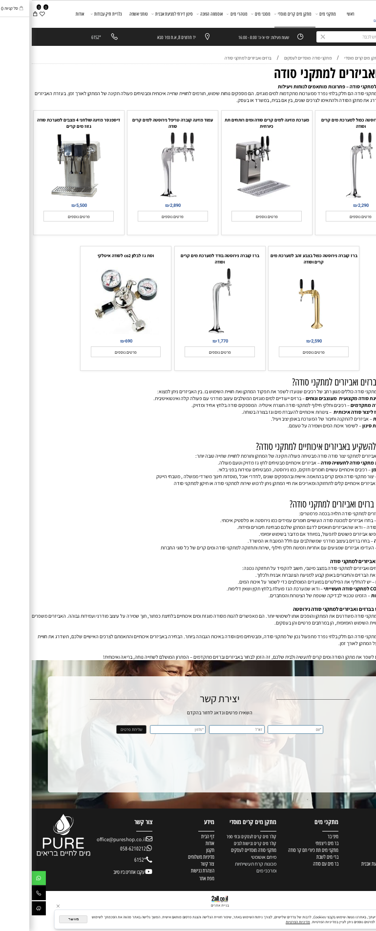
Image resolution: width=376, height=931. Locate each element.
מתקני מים (294, 13)
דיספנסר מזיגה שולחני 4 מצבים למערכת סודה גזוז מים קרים (46, 123)
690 (97, 341)
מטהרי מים (205, 13)
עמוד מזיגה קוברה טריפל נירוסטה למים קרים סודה (141, 123)
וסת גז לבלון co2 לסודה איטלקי (94, 255)
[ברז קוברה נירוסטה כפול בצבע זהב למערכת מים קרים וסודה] (282, 332)
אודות (48, 14)
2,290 (331, 205)
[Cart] (3, 13)
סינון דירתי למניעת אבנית (140, 13)
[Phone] (7, 895)
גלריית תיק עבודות (74, 13)
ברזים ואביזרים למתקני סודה (309, 73)
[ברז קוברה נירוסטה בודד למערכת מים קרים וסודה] (188, 332)
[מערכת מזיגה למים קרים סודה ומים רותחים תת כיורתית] (235, 196)
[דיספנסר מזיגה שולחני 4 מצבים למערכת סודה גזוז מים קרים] (47, 196)
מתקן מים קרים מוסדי (261, 13)
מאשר (42, 919)
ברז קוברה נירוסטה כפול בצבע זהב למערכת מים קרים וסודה (282, 258)
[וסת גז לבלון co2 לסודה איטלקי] (94, 332)
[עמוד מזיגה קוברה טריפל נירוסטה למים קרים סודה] (141, 196)
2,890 (143, 205)
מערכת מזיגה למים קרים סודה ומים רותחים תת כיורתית (235, 123)
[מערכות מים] (353, 14)
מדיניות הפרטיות (266, 921)
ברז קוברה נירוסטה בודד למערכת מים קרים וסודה (188, 258)
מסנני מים (229, 13)
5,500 (49, 205)
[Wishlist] (10, 13)
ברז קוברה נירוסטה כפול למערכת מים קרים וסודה (329, 123)
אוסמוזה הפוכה (178, 13)
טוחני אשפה (107, 14)
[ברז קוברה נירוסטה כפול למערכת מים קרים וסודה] (329, 196)
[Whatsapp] (7, 879)
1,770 (191, 341)
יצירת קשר (363, 41)
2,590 (284, 341)
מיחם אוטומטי (232, 856)
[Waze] (7, 910)
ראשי (319, 14)
